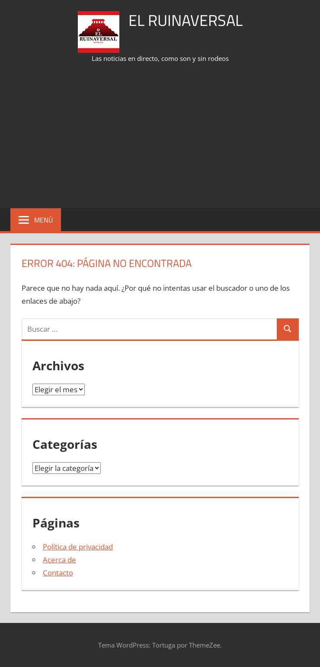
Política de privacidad (78, 547)
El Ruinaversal (185, 20)
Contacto (58, 573)
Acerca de (59, 560)
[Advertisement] (165, 136)
